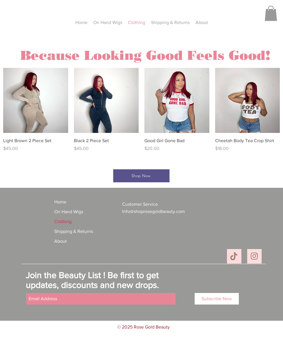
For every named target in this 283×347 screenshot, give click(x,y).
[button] (271, 13)
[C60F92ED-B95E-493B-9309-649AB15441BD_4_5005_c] (234, 256)
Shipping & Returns (73, 231)
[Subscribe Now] (217, 299)
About (60, 241)
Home (60, 201)
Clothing (63, 221)
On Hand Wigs (68, 211)
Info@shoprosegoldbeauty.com (153, 211)
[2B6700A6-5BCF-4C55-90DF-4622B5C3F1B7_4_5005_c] (254, 256)
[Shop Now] (141, 175)
